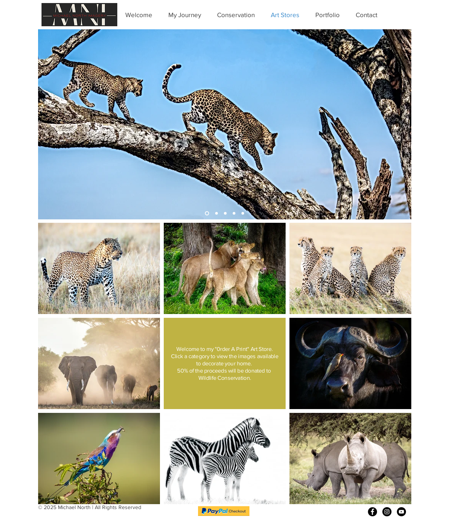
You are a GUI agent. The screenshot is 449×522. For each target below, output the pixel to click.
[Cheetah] (225, 213)
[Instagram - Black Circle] (386, 511)
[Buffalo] (234, 213)
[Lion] (242, 213)
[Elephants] (216, 213)
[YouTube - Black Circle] (401, 511)
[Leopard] (207, 213)
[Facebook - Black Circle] (372, 511)
